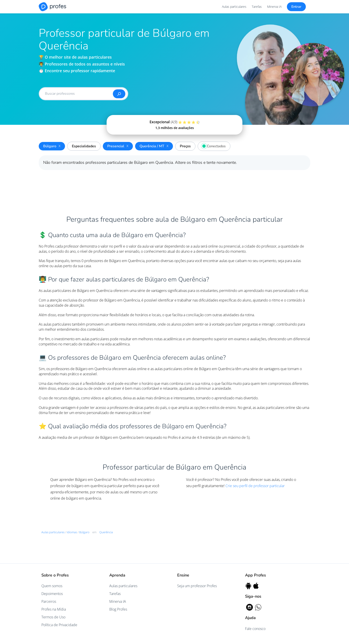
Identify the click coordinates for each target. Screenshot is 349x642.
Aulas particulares (234, 6)
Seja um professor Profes (197, 585)
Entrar (296, 6)
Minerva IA (274, 6)
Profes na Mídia (53, 609)
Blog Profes (118, 609)
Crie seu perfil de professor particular (255, 485)
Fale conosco (255, 628)
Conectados (213, 145)
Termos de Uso (53, 617)
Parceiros (48, 601)
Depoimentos (52, 593)
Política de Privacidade (59, 624)
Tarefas (257, 6)
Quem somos (51, 585)
